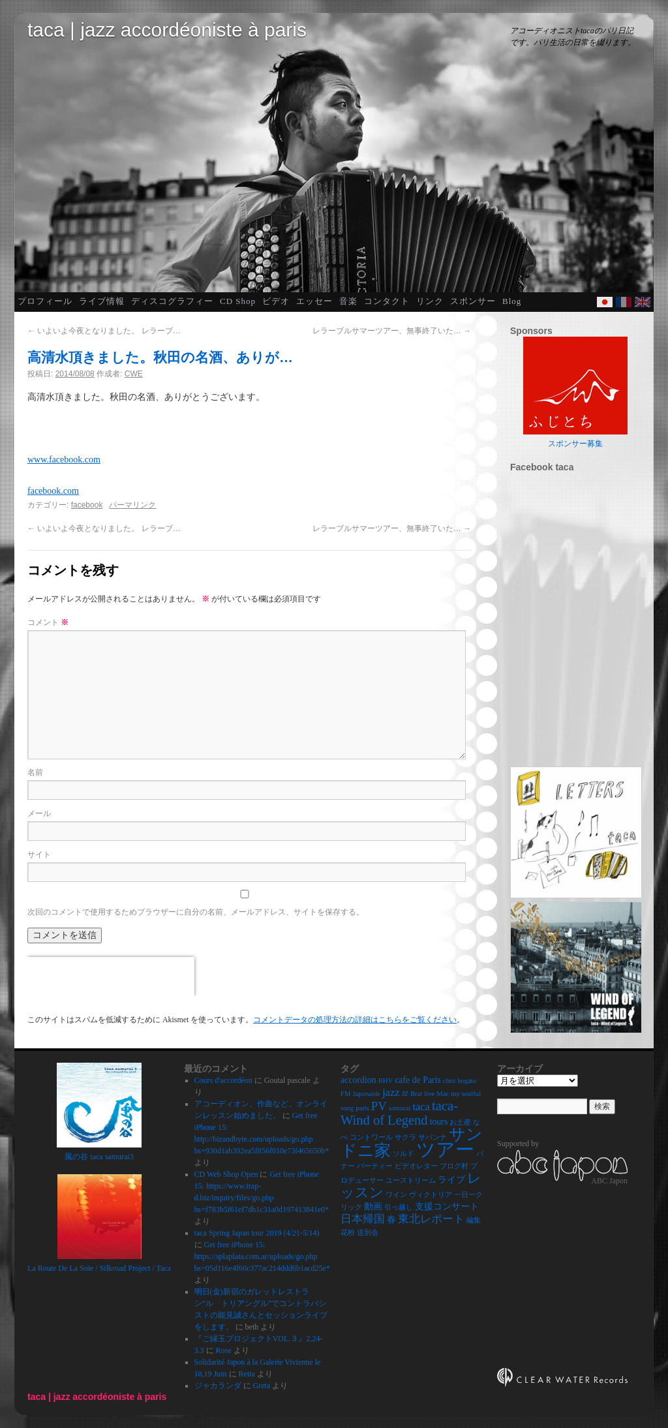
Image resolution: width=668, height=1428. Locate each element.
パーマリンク (132, 504)
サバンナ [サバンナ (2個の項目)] (432, 1137)
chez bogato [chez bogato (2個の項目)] (459, 1080)
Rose (224, 1350)
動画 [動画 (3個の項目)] (373, 1206)
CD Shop (238, 301)
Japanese (605, 302)
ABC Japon (609, 1180)
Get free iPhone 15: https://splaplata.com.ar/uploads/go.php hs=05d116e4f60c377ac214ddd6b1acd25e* (262, 1256)
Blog (511, 301)
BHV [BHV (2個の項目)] (385, 1080)
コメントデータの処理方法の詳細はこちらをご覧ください (355, 1019)
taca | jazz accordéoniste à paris (167, 29)
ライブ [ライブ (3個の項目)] (451, 1180)
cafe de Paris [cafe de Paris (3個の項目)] (418, 1080)
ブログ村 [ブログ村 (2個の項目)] (454, 1166)
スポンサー (473, 301)
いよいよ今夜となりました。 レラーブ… (104, 330)
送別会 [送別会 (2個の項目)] (367, 1232)
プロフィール (45, 301)
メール (39, 813)
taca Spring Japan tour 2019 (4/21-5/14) (257, 1233)
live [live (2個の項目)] (429, 1093)
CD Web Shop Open (226, 1174)
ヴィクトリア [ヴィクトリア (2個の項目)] (430, 1194)
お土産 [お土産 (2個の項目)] (460, 1122)
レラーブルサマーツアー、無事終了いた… (391, 330)
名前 (35, 772)
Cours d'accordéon (223, 1080)
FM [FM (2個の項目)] (345, 1093)
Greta (262, 1385)
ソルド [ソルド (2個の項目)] (403, 1153)
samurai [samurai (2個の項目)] (400, 1108)
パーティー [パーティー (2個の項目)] (375, 1166)
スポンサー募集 (575, 443)
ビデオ (276, 301)
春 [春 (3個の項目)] (391, 1219)
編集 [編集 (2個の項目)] (473, 1220)
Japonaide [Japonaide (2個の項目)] (366, 1093)
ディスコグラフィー (172, 301)
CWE (134, 373)
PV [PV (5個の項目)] (379, 1106)
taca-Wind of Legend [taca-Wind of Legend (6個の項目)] (399, 1113)
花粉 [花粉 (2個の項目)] (348, 1232)
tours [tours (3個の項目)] (439, 1122)
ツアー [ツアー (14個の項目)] (445, 1149)
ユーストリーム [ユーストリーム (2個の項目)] (411, 1180)
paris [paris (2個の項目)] (362, 1108)
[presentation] (110, 976)
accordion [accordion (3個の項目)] (358, 1080)
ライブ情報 (102, 301)
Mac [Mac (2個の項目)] (442, 1093)
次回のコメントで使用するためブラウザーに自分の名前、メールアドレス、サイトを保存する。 (195, 912)
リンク (430, 301)
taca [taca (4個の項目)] (421, 1107)
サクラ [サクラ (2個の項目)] (405, 1137)
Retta (247, 1373)
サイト (39, 854)
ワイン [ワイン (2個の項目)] (396, 1194)
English (642, 302)
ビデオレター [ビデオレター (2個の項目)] (416, 1166)
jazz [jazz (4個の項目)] (391, 1092)
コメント (47, 622)
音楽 (348, 301)
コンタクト (387, 301)
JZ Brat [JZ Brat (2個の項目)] (412, 1093)
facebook (87, 504)
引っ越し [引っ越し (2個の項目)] (398, 1207)
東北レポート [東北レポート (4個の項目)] (431, 1219)
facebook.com (53, 491)
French (623, 302)
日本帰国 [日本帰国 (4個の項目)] (363, 1219)
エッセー (314, 301)
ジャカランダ (217, 1385)
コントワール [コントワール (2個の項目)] (371, 1137)
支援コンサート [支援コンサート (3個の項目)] (447, 1206)
